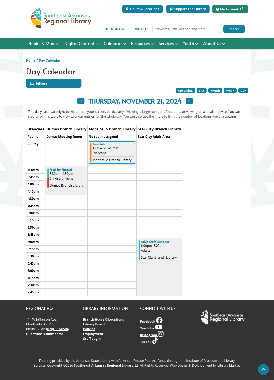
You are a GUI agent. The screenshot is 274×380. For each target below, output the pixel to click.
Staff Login (92, 338)
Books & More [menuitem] (41, 43)
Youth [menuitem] (188, 43)
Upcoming (185, 90)
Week (230, 90)
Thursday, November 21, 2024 (135, 101)
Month (215, 90)
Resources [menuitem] (140, 43)
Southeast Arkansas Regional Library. (104, 365)
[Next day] (189, 101)
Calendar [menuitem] (113, 43)
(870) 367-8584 (57, 329)
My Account (227, 9)
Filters (42, 83)
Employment (93, 334)
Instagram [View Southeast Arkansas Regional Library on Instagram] (152, 335)
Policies (89, 329)
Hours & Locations (144, 9)
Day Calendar (49, 60)
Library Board (94, 324)
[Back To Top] (263, 369)
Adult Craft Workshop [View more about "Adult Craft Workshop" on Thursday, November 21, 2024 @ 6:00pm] (155, 241)
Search (234, 29)
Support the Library (188, 9)
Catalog (116, 29)
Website (141, 29)
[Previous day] (80, 101)
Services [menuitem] (166, 43)
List (201, 90)
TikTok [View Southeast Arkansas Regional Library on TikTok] (149, 342)
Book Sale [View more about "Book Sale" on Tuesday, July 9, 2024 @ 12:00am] (98, 144)
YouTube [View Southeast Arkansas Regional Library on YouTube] (151, 328)
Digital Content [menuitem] (79, 43)
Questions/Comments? (44, 334)
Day (243, 90)
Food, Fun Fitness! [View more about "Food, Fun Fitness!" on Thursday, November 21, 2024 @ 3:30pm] (61, 169)
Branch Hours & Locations (103, 319)
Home (31, 60)
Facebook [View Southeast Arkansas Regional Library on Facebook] (151, 321)
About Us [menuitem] (212, 43)
